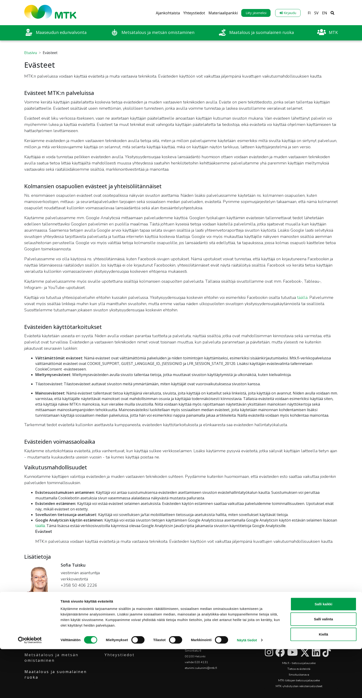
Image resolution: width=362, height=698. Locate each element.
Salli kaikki (323, 653)
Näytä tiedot (247, 689)
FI (309, 12)
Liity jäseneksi (256, 13)
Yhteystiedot (194, 12)
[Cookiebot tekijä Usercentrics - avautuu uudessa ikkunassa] (30, 689)
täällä (302, 297)
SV (316, 12)
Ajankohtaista (168, 12)
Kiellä (323, 683)
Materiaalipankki (223, 12)
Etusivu (30, 52)
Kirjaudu (288, 13)
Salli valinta (323, 668)
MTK (29, 632)
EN (324, 12)
